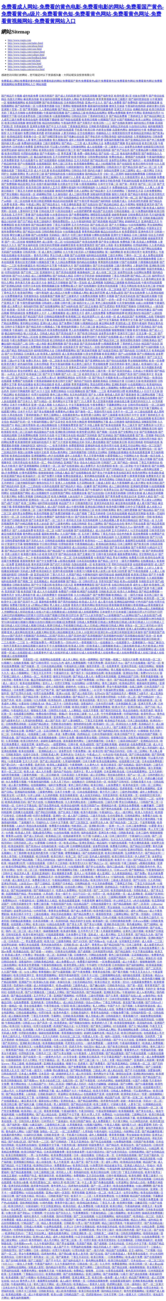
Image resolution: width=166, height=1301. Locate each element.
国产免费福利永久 (137, 1148)
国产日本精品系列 (91, 1087)
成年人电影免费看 (63, 1236)
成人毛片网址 (52, 1240)
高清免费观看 (140, 533)
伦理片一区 (99, 893)
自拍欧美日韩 (46, 228)
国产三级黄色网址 (60, 523)
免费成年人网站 (115, 768)
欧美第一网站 (17, 204)
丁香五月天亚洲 (118, 1138)
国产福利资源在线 (138, 99)
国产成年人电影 (104, 245)
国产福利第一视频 (17, 1124)
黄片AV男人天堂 (91, 1114)
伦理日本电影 (151, 1287)
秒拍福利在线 (152, 442)
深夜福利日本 (56, 958)
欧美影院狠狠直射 (125, 1022)
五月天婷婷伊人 (121, 530)
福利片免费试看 (57, 785)
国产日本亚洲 (36, 520)
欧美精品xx (75, 1094)
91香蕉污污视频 (83, 571)
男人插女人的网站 (151, 500)
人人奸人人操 (152, 567)
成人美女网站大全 (93, 143)
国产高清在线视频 (100, 330)
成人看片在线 (105, 601)
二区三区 (132, 822)
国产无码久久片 (35, 540)
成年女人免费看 (24, 207)
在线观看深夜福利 (120, 1280)
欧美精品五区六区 (48, 1277)
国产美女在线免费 (134, 292)
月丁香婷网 (19, 853)
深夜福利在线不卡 (41, 442)
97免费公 (27, 955)
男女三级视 (18, 1063)
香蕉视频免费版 (21, 506)
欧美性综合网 (153, 557)
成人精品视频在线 (46, 425)
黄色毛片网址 (41, 255)
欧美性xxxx (129, 669)
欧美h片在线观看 (126, 398)
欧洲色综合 (8, 1257)
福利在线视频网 (37, 1209)
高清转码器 (62, 921)
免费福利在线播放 (31, 143)
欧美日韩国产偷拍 (81, 1121)
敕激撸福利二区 (86, 272)
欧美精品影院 (15, 136)
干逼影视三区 (57, 299)
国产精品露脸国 (115, 1053)
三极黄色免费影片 (46, 809)
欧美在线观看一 (28, 751)
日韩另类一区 (21, 978)
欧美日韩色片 (16, 1206)
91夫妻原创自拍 (59, 214)
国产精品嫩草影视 (152, 1131)
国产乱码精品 (105, 435)
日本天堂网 (110, 1294)
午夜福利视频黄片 (130, 1043)
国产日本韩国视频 (84, 727)
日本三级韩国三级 (44, 1172)
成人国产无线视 (56, 506)
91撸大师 (11, 1213)
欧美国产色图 (124, 459)
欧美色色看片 (61, 1012)
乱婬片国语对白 (95, 1151)
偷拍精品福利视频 (79, 839)
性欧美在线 (121, 754)
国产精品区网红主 (154, 116)
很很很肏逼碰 (151, 1233)
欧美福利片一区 (32, 476)
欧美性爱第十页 (133, 218)
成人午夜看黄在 (54, 567)
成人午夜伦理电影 (81, 207)
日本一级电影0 (42, 1250)
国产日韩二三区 (30, 272)
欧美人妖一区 (21, 686)
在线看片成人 (119, 201)
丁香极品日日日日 (33, 1274)
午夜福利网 (113, 1168)
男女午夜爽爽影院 (29, 1253)
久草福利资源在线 (145, 1005)
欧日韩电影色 (57, 340)
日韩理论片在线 (57, 710)
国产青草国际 (30, 109)
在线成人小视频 (14, 527)
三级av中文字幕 (16, 360)
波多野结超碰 (9, 150)
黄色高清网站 (107, 479)
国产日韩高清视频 (17, 269)
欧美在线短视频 (150, 1192)
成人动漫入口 (154, 506)
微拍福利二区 (25, 157)
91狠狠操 (143, 730)
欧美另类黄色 (60, 445)
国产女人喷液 (96, 394)
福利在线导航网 (134, 1209)
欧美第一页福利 (156, 513)
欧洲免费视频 (152, 160)
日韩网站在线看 (82, 717)
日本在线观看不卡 (90, 309)
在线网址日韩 (89, 730)
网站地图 (41, 84)
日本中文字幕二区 (108, 184)
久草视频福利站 (143, 136)
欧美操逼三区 (34, 374)
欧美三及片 (115, 1192)
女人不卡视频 (133, 469)
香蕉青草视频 (52, 1111)
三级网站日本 (139, 1114)
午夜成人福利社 (100, 839)
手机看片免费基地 (104, 758)
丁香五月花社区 (80, 1257)
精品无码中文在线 (81, 921)
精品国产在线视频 (140, 1196)
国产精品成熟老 (38, 438)
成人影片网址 (138, 483)
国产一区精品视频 (97, 978)
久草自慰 (48, 893)
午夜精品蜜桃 (13, 1022)
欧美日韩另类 (39, 357)
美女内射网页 (25, 370)
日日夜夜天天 (143, 350)
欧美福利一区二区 (104, 724)
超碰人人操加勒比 (55, 167)
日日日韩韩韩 (127, 747)
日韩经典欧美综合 (52, 231)
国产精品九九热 (144, 934)
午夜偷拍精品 (98, 1213)
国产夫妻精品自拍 (140, 1138)
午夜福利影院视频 (53, 112)
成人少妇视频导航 (105, 163)
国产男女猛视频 (65, 1243)
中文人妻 (87, 1182)
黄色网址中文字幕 (63, 401)
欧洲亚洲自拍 (133, 313)
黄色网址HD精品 (29, 323)
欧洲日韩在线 (99, 988)
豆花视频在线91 (140, 955)
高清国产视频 (84, 1243)
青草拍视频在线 (48, 927)
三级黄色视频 (29, 775)
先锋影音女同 (146, 581)
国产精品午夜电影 (138, 194)
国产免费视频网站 (79, 214)
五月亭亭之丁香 (42, 995)
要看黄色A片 (132, 1050)
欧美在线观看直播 (139, 452)
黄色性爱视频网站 (46, 975)
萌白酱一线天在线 (150, 455)
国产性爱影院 (132, 1236)
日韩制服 (6, 1097)
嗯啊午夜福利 (69, 187)
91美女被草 (74, 788)
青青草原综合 (81, 228)
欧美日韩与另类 (99, 880)
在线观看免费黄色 (142, 982)
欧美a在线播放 (106, 238)
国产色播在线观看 (104, 1182)
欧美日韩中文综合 (61, 727)
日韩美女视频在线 (136, 876)
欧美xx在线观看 (129, 581)
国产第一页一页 (113, 567)
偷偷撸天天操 (47, 1270)
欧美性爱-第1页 (123, 95)
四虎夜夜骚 (126, 788)
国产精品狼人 (39, 506)
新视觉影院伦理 (121, 133)
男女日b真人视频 (59, 255)
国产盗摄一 (37, 951)
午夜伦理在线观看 (151, 282)
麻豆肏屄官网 (97, 292)
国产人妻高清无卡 (114, 367)
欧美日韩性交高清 (122, 856)
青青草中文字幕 (129, 320)
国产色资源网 (9, 788)
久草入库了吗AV (61, 781)
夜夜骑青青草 (28, 561)
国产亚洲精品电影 (11, 286)
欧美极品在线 (21, 951)
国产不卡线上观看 (89, 425)
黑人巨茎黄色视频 (103, 401)
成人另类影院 (83, 999)
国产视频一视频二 (110, 659)
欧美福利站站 (154, 384)
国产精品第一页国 (15, 489)
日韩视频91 (37, 686)
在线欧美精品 (65, 160)
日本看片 (111, 741)
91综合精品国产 (73, 241)
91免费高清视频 (89, 296)
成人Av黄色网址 (145, 992)
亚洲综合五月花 (80, 988)
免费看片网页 (98, 907)
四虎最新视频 (45, 129)
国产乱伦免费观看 (75, 279)
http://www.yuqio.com (19, 40)
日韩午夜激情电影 (135, 578)
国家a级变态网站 (43, 832)
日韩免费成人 (54, 1002)
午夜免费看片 (98, 404)
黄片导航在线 (149, 809)
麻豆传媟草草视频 (11, 533)
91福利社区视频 (33, 1134)
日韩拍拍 (104, 737)
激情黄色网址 (57, 1179)
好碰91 (50, 951)
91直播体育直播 (104, 258)
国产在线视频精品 (73, 1274)
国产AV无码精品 (14, 353)
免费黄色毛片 (153, 476)
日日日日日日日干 (138, 1247)
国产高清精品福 (153, 1223)
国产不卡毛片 (54, 1260)
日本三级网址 (128, 170)
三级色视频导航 (78, 452)
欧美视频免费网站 (84, 163)
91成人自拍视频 (10, 258)
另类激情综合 (31, 296)
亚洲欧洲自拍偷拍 (144, 1073)
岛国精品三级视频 (114, 282)
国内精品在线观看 (41, 669)
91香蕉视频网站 (88, 184)
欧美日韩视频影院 (16, 1155)
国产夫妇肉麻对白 (138, 897)
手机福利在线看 (130, 180)
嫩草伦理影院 (104, 900)
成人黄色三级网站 (52, 252)
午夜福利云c (106, 812)
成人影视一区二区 (52, 241)
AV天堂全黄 (70, 1056)
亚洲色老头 (66, 754)
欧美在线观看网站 (60, 170)
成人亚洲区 (104, 873)
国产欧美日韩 (141, 544)
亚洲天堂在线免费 (33, 1067)
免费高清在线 (90, 537)
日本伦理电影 (41, 364)
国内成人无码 (92, 289)
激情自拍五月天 (45, 483)
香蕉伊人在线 (97, 1284)
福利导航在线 (106, 574)
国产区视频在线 (148, 432)
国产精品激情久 (77, 829)
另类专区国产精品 (109, 581)
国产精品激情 (123, 951)
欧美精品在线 (133, 282)
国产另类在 (8, 907)
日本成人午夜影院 (143, 370)
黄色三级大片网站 (44, 1284)
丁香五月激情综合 (149, 462)
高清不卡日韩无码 (131, 1077)
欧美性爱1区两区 (86, 432)
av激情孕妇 (149, 995)
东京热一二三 (44, 1009)
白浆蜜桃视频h (34, 112)
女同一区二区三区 (27, 870)
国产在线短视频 (40, 214)
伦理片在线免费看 (44, 693)
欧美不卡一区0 (123, 859)
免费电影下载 (128, 241)
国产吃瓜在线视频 (101, 1141)
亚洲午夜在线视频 (63, 571)
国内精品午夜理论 (56, 1267)
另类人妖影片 (12, 554)
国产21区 (83, 856)
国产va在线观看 (65, 758)
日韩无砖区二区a (23, 842)
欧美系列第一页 (57, 849)
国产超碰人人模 (21, 140)
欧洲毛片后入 (153, 1097)
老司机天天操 (74, 520)
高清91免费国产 (45, 516)
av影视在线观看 (67, 561)
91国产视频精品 (126, 119)
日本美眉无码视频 (115, 493)
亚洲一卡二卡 (117, 825)
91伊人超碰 (34, 795)
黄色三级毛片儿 (11, 1036)
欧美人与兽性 (109, 588)
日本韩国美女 (125, 588)
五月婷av (124, 927)
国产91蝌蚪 (127, 1084)
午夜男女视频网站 (71, 527)
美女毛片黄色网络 (145, 819)
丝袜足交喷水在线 (61, 747)
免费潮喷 (65, 1277)
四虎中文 (78, 771)
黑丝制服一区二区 (44, 598)
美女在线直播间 (33, 1005)
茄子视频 (127, 1005)
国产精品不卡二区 (83, 696)
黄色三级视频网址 (95, 167)
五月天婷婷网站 (115, 191)
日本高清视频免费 (54, 1151)
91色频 (10, 832)
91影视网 (98, 747)
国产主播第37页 (86, 554)
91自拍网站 (78, 683)
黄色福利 (81, 1219)
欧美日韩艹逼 (72, 1182)
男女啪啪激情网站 (138, 360)
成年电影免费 (30, 95)
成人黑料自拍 (64, 1284)
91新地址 (26, 1026)
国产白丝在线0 (96, 493)
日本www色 (121, 870)
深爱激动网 (154, 1070)
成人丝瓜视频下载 (12, 1019)
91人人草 (94, 713)
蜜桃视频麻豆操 (51, 286)
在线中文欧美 (41, 452)
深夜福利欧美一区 (147, 700)
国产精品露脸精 (122, 904)
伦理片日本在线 (32, 286)
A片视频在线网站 (94, 252)
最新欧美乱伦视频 (41, 367)
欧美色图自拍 (87, 99)
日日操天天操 (123, 778)
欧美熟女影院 (46, 150)
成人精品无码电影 (73, 1002)
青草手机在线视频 (141, 1179)
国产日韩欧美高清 (119, 418)
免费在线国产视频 (114, 143)
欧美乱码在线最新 (12, 1226)
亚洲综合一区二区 (39, 500)
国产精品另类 (31, 696)
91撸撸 (48, 1070)
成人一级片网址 (145, 170)
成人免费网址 (106, 357)
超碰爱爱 (6, 778)
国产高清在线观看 (66, 272)
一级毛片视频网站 (129, 561)
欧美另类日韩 (34, 187)
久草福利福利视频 (22, 999)
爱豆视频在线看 (20, 1077)
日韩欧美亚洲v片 (77, 1077)
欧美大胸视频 (59, 496)
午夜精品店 (85, 1090)
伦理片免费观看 (42, 815)
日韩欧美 (69, 1223)
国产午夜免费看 (81, 971)
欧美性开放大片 (91, 374)
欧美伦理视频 (41, 513)
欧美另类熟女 (79, 157)
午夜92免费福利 (19, 340)
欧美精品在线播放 (20, 455)
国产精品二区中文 (108, 561)
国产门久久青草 (83, 401)
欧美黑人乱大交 (10, 1070)
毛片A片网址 (30, 1060)
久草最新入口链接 (63, 398)
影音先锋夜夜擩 (69, 795)
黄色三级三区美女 (63, 163)
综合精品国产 (81, 904)
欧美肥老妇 (61, 1022)
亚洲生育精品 (87, 842)
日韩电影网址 (133, 815)
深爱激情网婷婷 (66, 819)
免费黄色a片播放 (64, 411)
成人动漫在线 (44, 1162)
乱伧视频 (28, 1029)
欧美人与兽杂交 (144, 812)
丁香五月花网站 (10, 197)
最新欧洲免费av (50, 533)
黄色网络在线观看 (94, 476)
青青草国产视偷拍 (125, 306)
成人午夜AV (72, 1087)
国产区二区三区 (147, 184)
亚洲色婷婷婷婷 (139, 927)
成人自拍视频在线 (84, 598)
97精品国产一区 (30, 1223)
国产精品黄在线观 (125, 679)
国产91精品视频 (75, 299)
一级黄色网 (112, 1043)
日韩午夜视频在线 (83, 876)
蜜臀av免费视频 (117, 112)
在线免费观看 (21, 1002)
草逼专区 (130, 866)
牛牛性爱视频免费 (111, 713)
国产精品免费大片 (84, 914)
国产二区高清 (141, 904)
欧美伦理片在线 (110, 445)
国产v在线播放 (147, 489)
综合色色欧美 (124, 533)
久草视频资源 (75, 1124)
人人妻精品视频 (48, 109)
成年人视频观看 (98, 1134)
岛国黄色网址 (120, 129)
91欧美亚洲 (102, 1206)
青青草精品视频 (91, 231)
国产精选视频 (100, 221)
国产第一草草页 (128, 184)
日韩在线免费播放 (39, 269)
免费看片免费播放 (126, 1009)
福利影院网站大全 (44, 350)
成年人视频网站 (110, 387)
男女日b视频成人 (129, 802)
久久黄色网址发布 (151, 279)
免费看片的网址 (119, 846)
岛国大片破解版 (97, 1084)
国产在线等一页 (32, 1056)
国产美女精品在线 (11, 316)
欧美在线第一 (25, 255)
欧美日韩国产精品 (32, 1151)
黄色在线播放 (25, 384)
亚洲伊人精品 (145, 496)
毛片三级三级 (87, 326)
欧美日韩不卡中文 (129, 415)
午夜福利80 (128, 992)
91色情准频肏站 (17, 1128)
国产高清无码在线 (125, 296)
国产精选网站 (100, 486)
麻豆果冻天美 (29, 1101)
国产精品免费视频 (149, 591)
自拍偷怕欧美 (49, 846)
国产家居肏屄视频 (87, 350)
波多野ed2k (42, 744)
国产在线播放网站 (50, 306)
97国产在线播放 (82, 968)
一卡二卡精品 (136, 958)
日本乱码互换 (16, 887)
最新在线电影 (103, 150)
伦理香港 (81, 995)
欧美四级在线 (9, 157)
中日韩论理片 (14, 696)
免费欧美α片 (92, 459)
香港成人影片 (36, 167)
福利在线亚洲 (89, 832)
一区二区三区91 (155, 1260)
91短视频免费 (76, 866)
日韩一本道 (54, 734)
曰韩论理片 (150, 690)
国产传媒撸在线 (86, 150)
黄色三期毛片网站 (79, 785)
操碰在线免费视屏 (21, 727)
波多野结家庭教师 (103, 109)
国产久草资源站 (131, 289)
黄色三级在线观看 (105, 303)
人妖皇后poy (26, 883)
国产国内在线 (127, 350)
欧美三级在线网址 (81, 1005)
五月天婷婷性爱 (62, 157)
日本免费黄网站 (153, 191)
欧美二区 (71, 856)
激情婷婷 (82, 1145)
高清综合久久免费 (126, 724)
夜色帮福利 (35, 1240)
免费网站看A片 (69, 286)
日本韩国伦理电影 (74, 102)
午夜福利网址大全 (21, 1284)
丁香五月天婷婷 (24, 191)
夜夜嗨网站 (84, 1287)
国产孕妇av (24, 1213)
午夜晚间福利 (90, 574)
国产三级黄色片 (70, 296)
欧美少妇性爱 (119, 571)
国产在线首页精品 (108, 350)
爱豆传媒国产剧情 (39, 578)
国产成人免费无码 (81, 910)
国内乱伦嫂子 (95, 170)
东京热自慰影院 (79, 394)
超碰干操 (113, 1233)
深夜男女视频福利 (138, 737)
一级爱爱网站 (59, 744)
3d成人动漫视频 (145, 303)
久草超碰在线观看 (28, 238)
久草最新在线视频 (70, 337)
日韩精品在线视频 (98, 550)
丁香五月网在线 (128, 286)
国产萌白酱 (52, 1230)
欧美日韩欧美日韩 (130, 1226)
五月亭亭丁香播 (21, 214)
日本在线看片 (139, 357)
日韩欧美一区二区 (140, 1063)
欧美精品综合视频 (131, 1162)
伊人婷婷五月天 (122, 900)
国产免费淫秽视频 (60, 513)
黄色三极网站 (111, 177)
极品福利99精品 (14, 333)
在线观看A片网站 (21, 924)
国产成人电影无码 (82, 693)
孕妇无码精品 (55, 462)
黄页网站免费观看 (30, 177)
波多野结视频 (125, 819)
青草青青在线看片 (138, 1253)
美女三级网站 (95, 523)
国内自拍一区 (93, 449)
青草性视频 (78, 1192)
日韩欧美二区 (28, 510)
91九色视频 (40, 700)
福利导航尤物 (130, 408)
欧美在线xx (19, 707)
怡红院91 (89, 1046)
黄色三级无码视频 (119, 955)
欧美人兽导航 (9, 856)
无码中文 (150, 988)
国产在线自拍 (90, 204)
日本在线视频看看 (82, 557)
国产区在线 (97, 1253)
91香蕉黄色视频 (45, 106)
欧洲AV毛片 (119, 707)
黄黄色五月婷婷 (78, 367)
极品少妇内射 (9, 221)
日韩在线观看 (106, 527)
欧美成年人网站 (70, 99)
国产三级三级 (87, 1060)
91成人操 (112, 941)
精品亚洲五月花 (27, 184)
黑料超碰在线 (17, 313)
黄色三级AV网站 (59, 394)
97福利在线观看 (118, 842)
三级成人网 (99, 1070)
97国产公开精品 (22, 717)
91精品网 (154, 1148)
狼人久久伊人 (104, 727)
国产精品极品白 (129, 489)
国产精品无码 (34, 326)
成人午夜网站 (128, 204)
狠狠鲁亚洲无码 (145, 204)
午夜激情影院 (49, 479)
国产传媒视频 (111, 1274)
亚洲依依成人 (68, 1101)
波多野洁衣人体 (99, 822)
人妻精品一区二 (30, 676)
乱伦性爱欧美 (115, 815)
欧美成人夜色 (13, 955)
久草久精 (26, 1138)
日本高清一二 (16, 941)
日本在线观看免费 (21, 758)
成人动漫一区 (108, 316)
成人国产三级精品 (92, 177)
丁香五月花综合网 (145, 883)
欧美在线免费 (90, 241)
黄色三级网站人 (52, 415)
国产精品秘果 (94, 992)
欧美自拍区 (70, 1206)
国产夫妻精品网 (139, 150)
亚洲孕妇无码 (41, 146)
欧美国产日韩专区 (119, 781)
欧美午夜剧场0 (89, 812)
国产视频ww (31, 1080)
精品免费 (142, 679)
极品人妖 (100, 1046)
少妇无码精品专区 (83, 982)
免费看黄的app (62, 1165)
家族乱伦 (151, 958)
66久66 (15, 1280)
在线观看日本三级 (129, 761)
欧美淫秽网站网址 (127, 438)
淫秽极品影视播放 (118, 452)
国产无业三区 (144, 1230)
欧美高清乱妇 (9, 370)
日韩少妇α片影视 (147, 669)
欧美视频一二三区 (12, 897)
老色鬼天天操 (22, 282)
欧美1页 (10, 1148)
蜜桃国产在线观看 (135, 157)
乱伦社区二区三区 (70, 1036)
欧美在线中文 (96, 1067)
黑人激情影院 (61, 1104)
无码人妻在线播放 (95, 442)
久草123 (68, 1226)
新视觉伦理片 (17, 187)
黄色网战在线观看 (81, 1009)
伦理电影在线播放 (24, 1230)
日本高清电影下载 (125, 1118)
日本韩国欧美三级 (126, 703)
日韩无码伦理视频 (49, 245)
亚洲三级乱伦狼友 (41, 768)
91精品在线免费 (56, 924)
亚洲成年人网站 (10, 1138)
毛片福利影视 (157, 214)
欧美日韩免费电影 (73, 360)
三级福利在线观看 (94, 496)
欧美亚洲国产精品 (11, 476)
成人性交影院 (84, 1073)
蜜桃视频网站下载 (98, 421)
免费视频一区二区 (36, 469)
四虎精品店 (84, 734)
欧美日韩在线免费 (89, 1291)
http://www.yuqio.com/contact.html (26, 51)
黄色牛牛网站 (134, 112)
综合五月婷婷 (156, 235)
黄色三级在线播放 (41, 140)
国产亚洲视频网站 (29, 466)
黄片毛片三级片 (109, 792)
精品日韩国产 (124, 1060)
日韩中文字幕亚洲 (64, 679)
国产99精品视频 (24, 523)
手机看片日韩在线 (77, 1134)
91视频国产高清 (107, 119)
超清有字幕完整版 (98, 1189)
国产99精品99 (145, 696)
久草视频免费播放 (100, 707)
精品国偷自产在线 (44, 432)
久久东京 (101, 897)
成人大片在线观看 (47, 591)
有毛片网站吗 (58, 1168)
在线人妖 (21, 968)
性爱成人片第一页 (93, 1036)
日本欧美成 (63, 1148)
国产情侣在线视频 (116, 360)
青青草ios (97, 944)
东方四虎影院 (104, 466)
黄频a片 (63, 713)
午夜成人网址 (34, 204)
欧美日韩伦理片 (133, 252)
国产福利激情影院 (66, 690)
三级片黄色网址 (123, 265)
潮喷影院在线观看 (100, 214)
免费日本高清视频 (106, 676)
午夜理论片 (126, 887)
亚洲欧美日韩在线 (30, 1043)
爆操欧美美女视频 (86, 737)
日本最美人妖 (32, 353)
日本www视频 (141, 921)
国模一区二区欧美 (52, 360)
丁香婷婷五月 (135, 116)
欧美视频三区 (73, 316)
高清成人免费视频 (146, 241)
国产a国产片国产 (11, 503)
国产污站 (150, 707)
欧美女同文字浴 (16, 567)
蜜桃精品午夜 (109, 805)
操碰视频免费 (51, 931)
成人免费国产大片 (66, 1090)
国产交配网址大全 (128, 432)
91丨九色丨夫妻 (105, 1060)
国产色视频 (115, 1128)
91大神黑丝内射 (10, 177)
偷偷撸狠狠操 (137, 1267)
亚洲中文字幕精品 (121, 235)
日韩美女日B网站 (97, 452)
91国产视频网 (101, 938)
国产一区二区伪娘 (111, 408)
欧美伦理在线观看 (68, 510)
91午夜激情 (80, 1053)
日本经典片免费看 (22, 146)
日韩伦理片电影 (148, 438)
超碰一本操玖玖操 (60, 982)
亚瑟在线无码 (41, 574)
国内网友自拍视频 (19, 768)
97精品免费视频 (80, 218)
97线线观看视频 (55, 934)
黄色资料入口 (59, 1185)
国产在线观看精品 (36, 550)
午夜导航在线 (52, 1005)
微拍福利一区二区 (148, 1107)
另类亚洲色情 (110, 795)
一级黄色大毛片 (52, 1056)
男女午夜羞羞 (55, 438)
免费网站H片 (10, 900)
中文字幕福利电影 (33, 527)
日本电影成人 (19, 734)
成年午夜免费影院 (78, 907)
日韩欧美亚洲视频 (17, 248)
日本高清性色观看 (138, 201)
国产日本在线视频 (103, 265)
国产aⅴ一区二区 (148, 167)
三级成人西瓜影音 (121, 880)
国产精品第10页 (99, 160)
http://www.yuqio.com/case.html (25, 49)
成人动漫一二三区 (152, 941)
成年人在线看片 (74, 455)
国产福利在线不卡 (73, 1260)
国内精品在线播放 (87, 262)
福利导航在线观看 (47, 503)
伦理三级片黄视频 (81, 235)
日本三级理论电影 (98, 547)
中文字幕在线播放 (143, 951)
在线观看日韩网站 (24, 713)
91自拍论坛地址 (138, 126)
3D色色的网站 (105, 1080)
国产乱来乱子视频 (17, 578)
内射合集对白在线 (114, 248)
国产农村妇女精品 (24, 809)
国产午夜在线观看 (138, 571)
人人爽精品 (75, 710)
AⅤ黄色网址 (93, 683)
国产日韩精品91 (115, 469)
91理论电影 (78, 1250)
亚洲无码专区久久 (140, 401)
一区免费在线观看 (110, 961)
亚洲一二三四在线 (30, 486)
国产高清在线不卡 (66, 333)
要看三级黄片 (151, 1175)
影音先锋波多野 (75, 1151)
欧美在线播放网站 (107, 761)
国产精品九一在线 (89, 347)
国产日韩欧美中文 (143, 374)
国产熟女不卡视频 (102, 377)
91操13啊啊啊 (143, 1185)
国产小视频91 (28, 1277)
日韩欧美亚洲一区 (54, 1134)
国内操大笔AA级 (11, 143)
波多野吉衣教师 (133, 146)
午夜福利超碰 (133, 1206)
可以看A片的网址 (60, 146)
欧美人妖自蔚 (41, 523)
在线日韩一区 (70, 1080)
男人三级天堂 (129, 425)
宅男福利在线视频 (81, 1247)
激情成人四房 (112, 394)
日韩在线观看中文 (101, 904)
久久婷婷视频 (50, 795)
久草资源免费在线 (104, 1196)
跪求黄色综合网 (110, 1101)
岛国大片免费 (131, 659)
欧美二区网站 (29, 503)
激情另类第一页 (95, 666)
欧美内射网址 (140, 472)
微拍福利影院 (55, 289)
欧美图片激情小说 (31, 554)
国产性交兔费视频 (147, 479)
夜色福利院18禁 (116, 391)
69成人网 (64, 846)
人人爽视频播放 (56, 313)
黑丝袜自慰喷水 (116, 775)
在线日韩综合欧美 (122, 584)
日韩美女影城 (134, 493)
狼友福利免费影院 (130, 153)
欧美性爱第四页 (86, 245)
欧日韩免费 (43, 856)
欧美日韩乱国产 (156, 483)
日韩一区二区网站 (137, 751)
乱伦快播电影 (126, 1240)
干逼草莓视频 (148, 822)
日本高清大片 (98, 428)
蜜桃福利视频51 (70, 326)
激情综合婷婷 (44, 398)
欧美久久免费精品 (127, 591)
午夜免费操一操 (82, 751)
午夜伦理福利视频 (133, 1036)
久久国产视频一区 (70, 533)
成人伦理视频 (87, 438)
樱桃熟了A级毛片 (139, 693)
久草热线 (87, 1131)
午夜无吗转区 (87, 1111)
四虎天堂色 (76, 1046)
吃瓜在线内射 (107, 459)
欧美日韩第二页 (29, 218)
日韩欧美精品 (149, 340)
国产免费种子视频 (69, 323)
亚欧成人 (93, 934)
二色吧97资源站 (51, 948)
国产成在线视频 (138, 1274)
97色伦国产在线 (145, 601)
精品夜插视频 (57, 581)
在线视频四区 (44, 163)
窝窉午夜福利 (139, 323)
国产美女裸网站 (35, 489)
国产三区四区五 (79, 822)
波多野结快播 (101, 846)
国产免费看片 (98, 1063)
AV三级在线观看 (143, 411)
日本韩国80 (118, 965)
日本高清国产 (152, 686)
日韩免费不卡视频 (96, 1128)
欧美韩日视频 (89, 119)
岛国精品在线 (132, 279)
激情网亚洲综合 (66, 377)
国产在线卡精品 (25, 1196)
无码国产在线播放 (11, 252)
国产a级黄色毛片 (11, 720)
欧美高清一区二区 (44, 530)
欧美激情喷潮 (22, 442)
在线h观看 (130, 700)
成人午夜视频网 (121, 483)
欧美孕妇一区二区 (32, 1111)
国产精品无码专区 (115, 751)
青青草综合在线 (86, 258)
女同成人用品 (9, 238)
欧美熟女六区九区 (63, 584)
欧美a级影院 (87, 744)
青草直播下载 (69, 153)
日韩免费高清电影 (16, 724)
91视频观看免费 (110, 343)
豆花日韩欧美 (51, 730)
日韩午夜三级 (68, 303)
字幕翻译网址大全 (116, 404)
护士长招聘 (156, 1253)
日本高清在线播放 (86, 561)
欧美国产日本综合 (19, 1247)
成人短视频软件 (40, 493)
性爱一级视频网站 (152, 1094)
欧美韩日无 (25, 1046)
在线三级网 (136, 686)
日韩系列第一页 (32, 252)
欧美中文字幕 (41, 727)
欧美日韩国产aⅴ (90, 805)
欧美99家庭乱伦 (27, 265)
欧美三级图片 (120, 99)
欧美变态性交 (128, 730)
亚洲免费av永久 (62, 717)
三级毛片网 (111, 802)
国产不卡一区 (116, 279)
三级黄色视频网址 (101, 849)
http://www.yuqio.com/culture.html (26, 54)
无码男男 (150, 1036)
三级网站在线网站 (16, 1267)
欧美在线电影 (88, 700)
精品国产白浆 (113, 1097)
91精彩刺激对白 (75, 167)
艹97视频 (150, 1250)
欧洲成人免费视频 (153, 1043)
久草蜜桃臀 (98, 1287)
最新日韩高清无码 (95, 269)
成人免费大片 (15, 306)
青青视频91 (44, 971)
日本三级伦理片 (118, 836)
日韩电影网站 (137, 1151)
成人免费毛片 (88, 466)
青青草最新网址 (80, 384)
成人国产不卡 (61, 1247)
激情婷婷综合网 (82, 724)
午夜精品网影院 (61, 880)
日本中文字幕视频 (86, 1029)
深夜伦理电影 (39, 279)
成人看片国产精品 (147, 503)
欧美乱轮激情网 (110, 197)
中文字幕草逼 (24, 1165)
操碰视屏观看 (122, 574)
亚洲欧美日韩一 (98, 825)
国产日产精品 (25, 221)
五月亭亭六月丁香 (88, 931)
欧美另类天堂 (50, 554)
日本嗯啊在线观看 (80, 846)
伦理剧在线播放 (30, 153)
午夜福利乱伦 (27, 900)
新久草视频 (155, 768)
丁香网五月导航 (124, 883)
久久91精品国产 (83, 595)
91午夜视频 (116, 1236)
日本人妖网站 (81, 191)
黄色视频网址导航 (67, 870)
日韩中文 (7, 873)
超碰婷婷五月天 (65, 1073)
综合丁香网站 (63, 106)
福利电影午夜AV (64, 516)
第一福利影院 (28, 876)
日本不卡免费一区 (65, 792)
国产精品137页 (69, 1230)
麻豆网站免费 (107, 323)
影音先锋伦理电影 (106, 696)
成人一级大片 (10, 683)
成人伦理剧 (58, 1199)
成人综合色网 (103, 530)
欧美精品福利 (106, 537)
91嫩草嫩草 (148, 805)
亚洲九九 (46, 696)
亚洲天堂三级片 (126, 333)
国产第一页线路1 (141, 914)
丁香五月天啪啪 (16, 112)
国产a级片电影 (74, 1050)
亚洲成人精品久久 (135, 1165)
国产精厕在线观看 (125, 326)
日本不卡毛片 (25, 411)
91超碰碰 (113, 1077)
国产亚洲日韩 (24, 988)
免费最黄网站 (120, 1264)
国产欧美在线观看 (111, 425)
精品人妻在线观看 (52, 1223)
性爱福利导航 (149, 1050)
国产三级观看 (110, 415)
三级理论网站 (136, 187)
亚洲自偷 (147, 975)
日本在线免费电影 (152, 761)
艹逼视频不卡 (27, 822)
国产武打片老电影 (60, 564)
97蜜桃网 (37, 1213)
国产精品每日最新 (26, 737)
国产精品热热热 (75, 992)
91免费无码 (96, 1165)
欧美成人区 (122, 1179)
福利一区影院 (113, 1036)
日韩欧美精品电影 (73, 289)
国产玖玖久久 (64, 1213)
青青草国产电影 (15, 1050)
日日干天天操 (152, 391)
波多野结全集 (125, 272)
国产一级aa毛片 (40, 747)
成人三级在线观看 (19, 1118)
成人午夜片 (35, 931)
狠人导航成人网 (95, 1016)
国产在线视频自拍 (41, 778)
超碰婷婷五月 (132, 221)
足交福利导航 (56, 1209)
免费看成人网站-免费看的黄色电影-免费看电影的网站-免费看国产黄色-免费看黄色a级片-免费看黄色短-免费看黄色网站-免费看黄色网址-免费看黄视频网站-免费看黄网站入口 (82, 14)
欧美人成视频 (63, 384)
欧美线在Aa (157, 897)
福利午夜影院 (65, 859)
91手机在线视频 (75, 958)
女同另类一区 (83, 377)
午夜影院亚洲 (105, 859)
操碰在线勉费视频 (134, 174)
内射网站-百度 (132, 1131)
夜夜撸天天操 (21, 679)
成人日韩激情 (116, 421)
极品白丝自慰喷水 (114, 540)
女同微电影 (43, 1097)
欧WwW (109, 1148)
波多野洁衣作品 (22, 910)
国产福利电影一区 (25, 106)
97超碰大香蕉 (119, 1104)
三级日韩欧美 (44, 116)
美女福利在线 (133, 143)
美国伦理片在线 (103, 411)
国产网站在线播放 (151, 248)
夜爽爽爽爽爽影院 (84, 584)
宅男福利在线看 (10, 1270)
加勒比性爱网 (111, 170)
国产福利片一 (135, 160)
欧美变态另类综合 (144, 839)
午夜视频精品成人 (85, 544)
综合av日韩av (93, 1002)
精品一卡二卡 (25, 557)
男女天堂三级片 (105, 1230)
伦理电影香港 (66, 544)
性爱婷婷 (38, 907)
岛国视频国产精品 (16, 893)
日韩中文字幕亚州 (15, 326)
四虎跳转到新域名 (43, 1138)
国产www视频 (134, 1287)
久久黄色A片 (92, 764)
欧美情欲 (145, 1134)
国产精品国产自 (56, 550)
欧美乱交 (79, 1158)
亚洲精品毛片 (46, 876)
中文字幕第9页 (142, 466)
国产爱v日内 (8, 764)
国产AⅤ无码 (80, 941)
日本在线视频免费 (12, 1216)
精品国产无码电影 (87, 435)
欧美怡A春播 (21, 1182)
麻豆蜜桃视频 (55, 343)
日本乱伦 (80, 754)
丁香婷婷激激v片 (33, 415)
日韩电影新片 (114, 1016)
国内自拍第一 (24, 907)
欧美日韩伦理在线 (39, 340)
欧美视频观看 (127, 1111)
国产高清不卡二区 (28, 601)
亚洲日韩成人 (136, 707)
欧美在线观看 (114, 673)
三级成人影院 (103, 483)
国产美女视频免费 (44, 411)
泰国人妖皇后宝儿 (26, 1219)
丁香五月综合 (108, 533)
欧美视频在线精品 (108, 788)
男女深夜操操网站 (54, 449)
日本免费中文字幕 (76, 934)
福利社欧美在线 (94, 567)
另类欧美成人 (141, 890)
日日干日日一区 (82, 893)
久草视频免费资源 (68, 425)
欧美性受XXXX (78, 863)
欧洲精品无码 (76, 442)
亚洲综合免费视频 (129, 805)
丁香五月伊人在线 (90, 408)
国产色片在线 (36, 802)
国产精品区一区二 (25, 377)
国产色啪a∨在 (97, 941)
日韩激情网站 (78, 146)
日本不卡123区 (90, 975)
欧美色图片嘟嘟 (115, 506)
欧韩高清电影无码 (15, 802)
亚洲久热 (120, 1148)
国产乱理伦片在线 (21, 693)
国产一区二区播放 (133, 567)
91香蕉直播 (14, 761)
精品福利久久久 (59, 269)
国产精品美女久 (51, 204)
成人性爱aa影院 (115, 292)
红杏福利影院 (116, 500)
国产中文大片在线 (56, 126)
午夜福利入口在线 (140, 836)
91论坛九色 (57, 662)
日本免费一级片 (57, 978)
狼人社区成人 (31, 333)
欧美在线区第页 (122, 472)
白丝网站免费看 (143, 272)
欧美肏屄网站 (25, 292)
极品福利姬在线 (43, 157)
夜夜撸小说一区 (32, 136)
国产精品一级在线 (127, 462)
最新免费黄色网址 (127, 554)
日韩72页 (61, 788)
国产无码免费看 (38, 588)
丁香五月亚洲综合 (79, 1141)
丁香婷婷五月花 (134, 191)
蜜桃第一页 (79, 1280)
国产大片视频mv (118, 224)
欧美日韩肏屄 (28, 547)
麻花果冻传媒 (31, 99)
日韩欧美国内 (14, 754)
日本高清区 (67, 775)
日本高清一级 (47, 1073)
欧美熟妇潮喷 (54, 1274)
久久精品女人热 (19, 428)
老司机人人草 (64, 1172)
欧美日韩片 (58, 856)
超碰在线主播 (122, 401)
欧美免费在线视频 (79, 768)
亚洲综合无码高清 (79, 469)
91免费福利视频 (144, 211)
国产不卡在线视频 (135, 1070)
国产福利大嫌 (27, 1104)
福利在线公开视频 (144, 123)
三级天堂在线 (98, 815)
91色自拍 (108, 754)
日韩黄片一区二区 (50, 466)
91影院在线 (90, 1179)
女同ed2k (100, 693)
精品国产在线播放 (117, 1250)
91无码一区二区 (127, 696)
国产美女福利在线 (28, 245)
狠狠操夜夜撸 (79, 106)
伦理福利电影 (132, 713)
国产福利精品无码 (108, 730)
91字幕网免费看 (19, 180)
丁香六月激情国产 (20, 357)
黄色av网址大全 (38, 289)
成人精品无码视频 (153, 493)
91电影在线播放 (62, 696)
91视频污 (6, 662)
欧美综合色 (128, 1145)
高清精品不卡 (146, 724)
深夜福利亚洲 (14, 1056)
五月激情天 (111, 747)
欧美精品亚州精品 (141, 133)
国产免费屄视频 (102, 595)
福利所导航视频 (10, 775)
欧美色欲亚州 (131, 785)
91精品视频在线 (54, 489)
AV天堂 (97, 690)
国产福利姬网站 (135, 965)
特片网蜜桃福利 (86, 187)
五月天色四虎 (81, 160)
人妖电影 (31, 1094)
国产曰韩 (60, 1138)
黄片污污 (102, 700)
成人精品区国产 (126, 316)
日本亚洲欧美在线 (114, 771)
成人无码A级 (70, 948)
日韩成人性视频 (33, 1226)
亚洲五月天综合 (123, 109)
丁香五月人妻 (108, 1202)
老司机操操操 (52, 133)
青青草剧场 (12, 876)
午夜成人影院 (76, 459)
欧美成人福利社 (156, 207)
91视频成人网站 (80, 292)
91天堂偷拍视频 (126, 303)
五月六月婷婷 (50, 1036)
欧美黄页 (46, 676)
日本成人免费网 (28, 1073)
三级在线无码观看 (77, 1138)
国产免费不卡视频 (52, 476)
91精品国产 (68, 1219)
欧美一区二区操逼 (111, 289)
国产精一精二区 (129, 197)
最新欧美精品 (100, 381)
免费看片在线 (150, 815)
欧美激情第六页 (102, 564)
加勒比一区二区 (49, 1131)
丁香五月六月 (60, 367)
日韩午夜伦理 (24, 1257)
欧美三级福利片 (43, 221)
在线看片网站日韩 (52, 347)
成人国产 (85, 944)
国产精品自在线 (67, 554)
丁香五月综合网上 (12, 798)
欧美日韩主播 (9, 1104)
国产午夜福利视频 (151, 289)
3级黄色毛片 (26, 1179)
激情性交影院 (30, 228)
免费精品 (107, 1114)
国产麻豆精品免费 (128, 449)
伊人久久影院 (111, 1199)
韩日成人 (41, 1196)
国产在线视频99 (87, 286)
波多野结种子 (89, 337)
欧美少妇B (39, 924)
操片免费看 (137, 988)
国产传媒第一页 (30, 666)
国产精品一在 (146, 520)
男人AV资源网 (94, 771)
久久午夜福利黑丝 (44, 1243)
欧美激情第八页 (119, 717)
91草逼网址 (122, 1182)
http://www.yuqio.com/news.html (25, 66)
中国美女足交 (154, 228)
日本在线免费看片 (149, 948)
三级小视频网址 (115, 968)
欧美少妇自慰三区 (50, 1080)
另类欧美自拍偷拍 (61, 724)
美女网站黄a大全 (88, 479)
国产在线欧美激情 (122, 123)
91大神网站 (8, 968)
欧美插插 (90, 873)
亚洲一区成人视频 (41, 404)
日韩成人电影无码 (61, 968)
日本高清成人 (55, 588)
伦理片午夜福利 (61, 1250)
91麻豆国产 (70, 897)
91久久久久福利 (90, 180)
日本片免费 (88, 761)
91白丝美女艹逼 (115, 428)
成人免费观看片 (102, 1121)
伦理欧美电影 (109, 136)
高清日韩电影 (135, 442)
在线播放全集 (79, 493)
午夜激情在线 (64, 1270)
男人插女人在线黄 (60, 605)
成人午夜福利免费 (116, 476)
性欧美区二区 (79, 825)
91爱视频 (40, 842)
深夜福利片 (87, 703)
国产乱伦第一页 (95, 1162)
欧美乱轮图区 (54, 897)
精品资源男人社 (91, 316)
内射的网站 (103, 669)
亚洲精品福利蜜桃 (49, 337)
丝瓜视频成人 (41, 581)
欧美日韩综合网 (100, 1172)
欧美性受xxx (148, 713)
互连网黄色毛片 (134, 853)
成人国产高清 (53, 720)
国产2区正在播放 (89, 306)
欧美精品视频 (45, 1287)
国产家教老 (63, 1257)
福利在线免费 (9, 581)
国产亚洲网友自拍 (95, 360)
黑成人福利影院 (73, 357)
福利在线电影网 (57, 839)
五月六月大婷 (30, 761)
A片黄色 (21, 795)
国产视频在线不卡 (44, 890)
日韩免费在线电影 (98, 157)
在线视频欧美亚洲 (76, 550)
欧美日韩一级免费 (102, 1277)
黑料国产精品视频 (23, 859)
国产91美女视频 (62, 1053)
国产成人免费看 (113, 102)
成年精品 (153, 1219)
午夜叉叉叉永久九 (140, 971)
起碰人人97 (79, 1189)
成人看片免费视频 (11, 449)
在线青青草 (113, 666)
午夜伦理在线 (24, 1148)
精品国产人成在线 (151, 313)
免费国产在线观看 (22, 381)
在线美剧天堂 (70, 347)
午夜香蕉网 (88, 900)
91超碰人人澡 (100, 836)
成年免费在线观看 (90, 948)
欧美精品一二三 (19, 167)
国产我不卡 (77, 673)
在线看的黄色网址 (12, 1134)
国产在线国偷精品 (68, 197)
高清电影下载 (93, 299)
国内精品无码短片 (112, 1291)
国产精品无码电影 (101, 1039)
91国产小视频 (140, 1080)
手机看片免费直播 (148, 1199)
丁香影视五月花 (24, 170)
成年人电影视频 (55, 686)
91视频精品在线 (89, 323)
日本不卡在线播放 (85, 859)
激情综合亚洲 (124, 1073)
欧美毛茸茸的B (107, 1240)
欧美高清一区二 (38, 462)
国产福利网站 (135, 598)
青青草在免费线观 (59, 910)
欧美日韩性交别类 (143, 163)
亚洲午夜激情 (12, 408)
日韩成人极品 (62, 472)
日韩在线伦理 (9, 1073)
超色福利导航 (25, 364)
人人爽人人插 (152, 187)
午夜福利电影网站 (56, 1067)
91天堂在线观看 (139, 530)
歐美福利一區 (101, 921)
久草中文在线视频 (46, 1029)
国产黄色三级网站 (101, 1026)
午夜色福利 (100, 1131)
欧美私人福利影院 (50, 353)
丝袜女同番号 (140, 95)
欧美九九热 (125, 1019)
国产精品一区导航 (52, 177)
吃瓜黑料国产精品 (116, 228)
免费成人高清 (144, 387)
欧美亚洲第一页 (129, 795)
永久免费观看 (101, 516)
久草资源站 (82, 775)
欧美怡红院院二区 (112, 948)
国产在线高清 (25, 598)
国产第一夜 (60, 768)
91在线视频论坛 (137, 384)
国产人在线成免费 (22, 530)
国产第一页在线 (78, 282)
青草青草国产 (153, 985)
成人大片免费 (44, 771)
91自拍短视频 (62, 832)
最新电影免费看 (48, 601)
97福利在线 (118, 876)
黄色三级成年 (110, 683)
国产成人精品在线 (46, 1114)
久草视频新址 (119, 598)
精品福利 (102, 842)
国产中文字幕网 (51, 374)
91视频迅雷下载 (45, 262)
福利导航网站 (122, 357)
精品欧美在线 (46, 218)
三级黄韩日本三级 (55, 1124)
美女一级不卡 (63, 893)
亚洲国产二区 (34, 730)
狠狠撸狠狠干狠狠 (122, 330)
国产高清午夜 (103, 584)
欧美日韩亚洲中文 (24, 975)
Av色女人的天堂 (16, 374)
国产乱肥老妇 (107, 306)
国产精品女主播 (15, 730)
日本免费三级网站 (24, 690)
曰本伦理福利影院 (102, 734)
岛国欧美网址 (17, 174)
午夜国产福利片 (44, 1264)
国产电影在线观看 (70, 119)
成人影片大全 (39, 282)
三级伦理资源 (63, 218)
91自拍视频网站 (137, 224)
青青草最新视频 (149, 676)
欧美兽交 (98, 968)
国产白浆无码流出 (117, 1151)
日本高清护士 (28, 516)
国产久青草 (112, 995)
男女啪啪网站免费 (128, 1029)
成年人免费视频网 (75, 662)
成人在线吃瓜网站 (68, 238)
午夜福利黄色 (69, 1111)
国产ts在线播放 (39, 235)
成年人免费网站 (134, 1067)
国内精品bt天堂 (93, 174)
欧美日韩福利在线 (131, 1033)
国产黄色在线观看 (112, 809)
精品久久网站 (139, 1219)
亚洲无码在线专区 (104, 503)
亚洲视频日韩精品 (24, 1162)
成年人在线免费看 (95, 313)
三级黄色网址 (61, 988)
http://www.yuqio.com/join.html (24, 63)
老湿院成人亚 (123, 323)
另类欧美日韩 (134, 1087)
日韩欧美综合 (108, 374)
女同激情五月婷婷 (129, 941)
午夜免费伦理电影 (11, 228)
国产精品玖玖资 (141, 999)
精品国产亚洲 (141, 588)
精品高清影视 (148, 1158)
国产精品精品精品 (109, 204)
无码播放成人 (59, 1107)
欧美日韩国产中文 (125, 734)
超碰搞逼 (113, 1084)
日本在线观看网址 (137, 771)
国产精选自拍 (22, 367)
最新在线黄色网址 (59, 1233)
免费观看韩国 (76, 445)
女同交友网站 (131, 1192)
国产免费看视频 (77, 1067)
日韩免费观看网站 (65, 350)
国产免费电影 (130, 102)
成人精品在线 (115, 1070)
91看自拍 (24, 703)
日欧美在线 (15, 1067)
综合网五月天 (19, 1209)
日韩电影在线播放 (55, 540)
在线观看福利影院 (143, 564)
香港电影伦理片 (151, 112)
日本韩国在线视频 (126, 1155)
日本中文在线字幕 (54, 1050)
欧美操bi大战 (40, 982)
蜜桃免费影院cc (61, 221)
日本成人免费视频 (30, 347)
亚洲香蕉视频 (52, 527)
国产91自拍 (119, 849)
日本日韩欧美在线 (49, 1219)
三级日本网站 (115, 255)
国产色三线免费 (156, 140)
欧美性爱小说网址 (91, 415)
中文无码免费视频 (102, 883)
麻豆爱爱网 (144, 1124)
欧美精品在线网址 (96, 112)
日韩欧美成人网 (50, 754)
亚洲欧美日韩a (112, 992)
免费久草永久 (33, 360)
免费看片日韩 (136, 557)
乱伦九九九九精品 (121, 839)
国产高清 (30, 1287)
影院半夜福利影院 (69, 975)
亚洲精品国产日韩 (128, 676)
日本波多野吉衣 (82, 938)
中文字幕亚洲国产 (112, 1056)
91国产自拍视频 (64, 530)
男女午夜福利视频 (60, 364)
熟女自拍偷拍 (131, 710)
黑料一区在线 (9, 211)
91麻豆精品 (115, 978)
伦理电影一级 (137, 550)
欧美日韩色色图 (125, 1230)
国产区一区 (153, 662)
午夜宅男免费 (96, 662)
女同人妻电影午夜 (25, 595)
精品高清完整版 (137, 513)
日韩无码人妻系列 (29, 1121)
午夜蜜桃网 (76, 764)
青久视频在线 (60, 140)
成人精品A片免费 (60, 292)
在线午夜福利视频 (46, 184)
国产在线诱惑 (76, 269)
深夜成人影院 (36, 1267)
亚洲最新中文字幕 (49, 1145)
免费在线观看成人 (73, 476)
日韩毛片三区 (44, 1053)
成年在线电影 (41, 1199)
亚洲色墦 (51, 907)
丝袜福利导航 (65, 595)
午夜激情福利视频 (39, 781)
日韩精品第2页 (42, 496)
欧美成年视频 (68, 931)
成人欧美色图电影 (66, 1291)
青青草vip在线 (14, 836)
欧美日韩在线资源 (17, 500)
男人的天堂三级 (35, 174)
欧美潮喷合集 (74, 340)
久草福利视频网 (71, 761)
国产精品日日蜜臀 (140, 846)
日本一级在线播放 (84, 1155)
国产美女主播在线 (109, 241)
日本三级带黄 (134, 944)
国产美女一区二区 (61, 557)
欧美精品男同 (127, 683)
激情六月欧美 (119, 194)
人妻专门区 (135, 1104)
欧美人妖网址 (143, 119)
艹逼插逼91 (62, 1121)
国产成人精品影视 (50, 761)
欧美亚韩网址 (123, 238)
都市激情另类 (47, 1175)
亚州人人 (47, 683)
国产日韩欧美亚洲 (17, 520)
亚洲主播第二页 (81, 1277)
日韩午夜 (73, 744)
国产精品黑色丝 (35, 567)
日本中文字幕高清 (60, 428)
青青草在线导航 (101, 971)
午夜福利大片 (65, 265)
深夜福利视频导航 (114, 140)
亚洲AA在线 (63, 693)
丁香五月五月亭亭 (41, 673)
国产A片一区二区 (71, 374)
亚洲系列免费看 (42, 938)
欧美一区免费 (157, 360)
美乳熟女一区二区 (44, 1257)
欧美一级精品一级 (12, 1005)
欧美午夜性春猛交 (33, 449)
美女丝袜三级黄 (78, 713)
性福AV (151, 1165)
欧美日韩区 (117, 1206)
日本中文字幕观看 (135, 506)
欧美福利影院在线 (113, 1209)
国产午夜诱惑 (139, 547)
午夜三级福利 (129, 863)
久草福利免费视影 (33, 720)
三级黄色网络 (45, 792)
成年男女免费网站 (22, 513)
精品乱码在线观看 (63, 201)
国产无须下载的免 (149, 1155)
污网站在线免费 (98, 955)
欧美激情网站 (64, 1175)
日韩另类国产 (46, 95)
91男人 (79, 1223)
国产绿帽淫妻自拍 (52, 136)
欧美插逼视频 (154, 965)
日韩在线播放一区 (124, 211)
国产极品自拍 (146, 197)
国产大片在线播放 (135, 662)
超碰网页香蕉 (68, 245)
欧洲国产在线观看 (87, 591)
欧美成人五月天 (88, 601)
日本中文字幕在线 (26, 805)
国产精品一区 (146, 1168)
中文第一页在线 (67, 258)
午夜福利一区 (20, 330)
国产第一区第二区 (133, 1097)
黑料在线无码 (25, 350)
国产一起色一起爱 (111, 299)
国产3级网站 (151, 924)
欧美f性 (75, 832)
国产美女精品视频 (69, 809)
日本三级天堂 (30, 387)
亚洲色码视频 (139, 238)
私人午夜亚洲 (61, 1162)
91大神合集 (128, 907)
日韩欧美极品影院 (153, 218)
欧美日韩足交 (103, 982)
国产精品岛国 (118, 822)
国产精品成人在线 (104, 1009)
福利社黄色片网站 (28, 150)
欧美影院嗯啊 (34, 102)
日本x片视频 (109, 917)
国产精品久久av (124, 527)
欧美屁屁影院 (149, 381)
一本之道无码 (28, 408)
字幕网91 (56, 1016)
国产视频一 (41, 1179)
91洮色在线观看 (51, 486)
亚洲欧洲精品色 (38, 330)
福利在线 (115, 863)
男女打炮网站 (120, 557)
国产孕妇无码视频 (46, 812)
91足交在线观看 (84, 1236)
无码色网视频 (16, 839)
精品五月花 (113, 1033)
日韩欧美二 (85, 690)
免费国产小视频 (67, 591)
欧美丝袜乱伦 (44, 571)
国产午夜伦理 (81, 201)
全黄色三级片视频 (133, 931)
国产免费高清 (146, 425)
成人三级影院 (79, 578)
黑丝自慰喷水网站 (100, 384)
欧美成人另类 (23, 832)
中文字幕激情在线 (79, 404)
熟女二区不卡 (54, 703)
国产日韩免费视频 (69, 927)
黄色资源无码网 (40, 564)
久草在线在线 (15, 415)
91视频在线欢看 (42, 717)
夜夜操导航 (140, 938)
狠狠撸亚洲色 (34, 241)
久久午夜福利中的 (65, 1264)
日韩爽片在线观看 (23, 812)
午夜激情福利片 (155, 870)
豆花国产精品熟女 (39, 724)
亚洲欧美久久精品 (47, 900)
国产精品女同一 (154, 853)
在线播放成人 (148, 561)
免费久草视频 (25, 496)
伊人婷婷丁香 (143, 856)
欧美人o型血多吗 (123, 377)
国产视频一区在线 (107, 432)
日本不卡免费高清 (20, 404)
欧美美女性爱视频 (29, 965)
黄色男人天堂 (28, 1280)
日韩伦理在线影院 (138, 404)
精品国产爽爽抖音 (139, 1277)
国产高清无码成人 (122, 370)
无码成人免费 (28, 571)
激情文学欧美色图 (110, 180)
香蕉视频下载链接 (49, 119)
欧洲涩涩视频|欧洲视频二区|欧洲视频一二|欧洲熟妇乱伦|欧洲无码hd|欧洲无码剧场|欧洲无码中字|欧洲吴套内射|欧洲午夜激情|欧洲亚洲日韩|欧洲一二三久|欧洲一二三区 (81, 639)
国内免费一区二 (142, 527)
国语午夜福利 (144, 764)
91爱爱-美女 (156, 825)
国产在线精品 (126, 764)
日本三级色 (142, 832)
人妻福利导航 (140, 265)
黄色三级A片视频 (142, 459)
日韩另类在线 (20, 462)
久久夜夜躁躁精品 (122, 873)
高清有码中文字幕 (92, 1148)
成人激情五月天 (75, 313)
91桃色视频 (46, 1202)
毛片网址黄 (30, 798)
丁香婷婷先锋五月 (98, 116)
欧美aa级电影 (63, 985)
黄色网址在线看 (32, 533)
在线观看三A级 (37, 734)
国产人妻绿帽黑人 (73, 720)
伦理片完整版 (63, 683)
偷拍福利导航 (31, 306)
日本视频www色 (23, 1243)
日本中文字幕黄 (59, 822)
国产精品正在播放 (113, 1087)
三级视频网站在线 (110, 975)
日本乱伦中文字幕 (103, 778)
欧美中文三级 (9, 601)
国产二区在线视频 (84, 1216)
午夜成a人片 (94, 754)
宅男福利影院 (100, 207)
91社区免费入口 (98, 1138)
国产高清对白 (10, 1043)
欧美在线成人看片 (147, 907)
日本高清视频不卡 (30, 479)
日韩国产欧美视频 (144, 1141)
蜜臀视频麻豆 (73, 853)
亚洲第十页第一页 (11, 109)
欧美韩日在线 (81, 1165)
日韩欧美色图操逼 (99, 126)
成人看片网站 (108, 934)
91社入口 (7, 1264)
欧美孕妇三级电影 (20, 279)
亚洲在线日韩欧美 (95, 506)
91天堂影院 (82, 1026)
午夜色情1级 (68, 1145)
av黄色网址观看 (150, 469)
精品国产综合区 (150, 343)
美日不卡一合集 (90, 809)
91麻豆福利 (36, 1124)
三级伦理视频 (96, 995)
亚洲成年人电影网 (144, 1060)
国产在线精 (116, 700)
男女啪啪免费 (100, 364)
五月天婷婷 (156, 771)
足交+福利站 (136, 1250)
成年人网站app (139, 910)
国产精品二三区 (67, 109)
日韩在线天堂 (46, 211)
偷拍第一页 (89, 788)
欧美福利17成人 (150, 364)
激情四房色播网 (64, 191)
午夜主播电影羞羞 (71, 204)
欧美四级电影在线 (121, 890)
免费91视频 (69, 734)
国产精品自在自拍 (114, 523)
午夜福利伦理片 (133, 1223)
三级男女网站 (66, 1029)
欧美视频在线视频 (53, 1043)
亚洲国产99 (25, 982)
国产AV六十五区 (40, 391)
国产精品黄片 (98, 191)
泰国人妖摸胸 (25, 452)
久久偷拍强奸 (60, 194)
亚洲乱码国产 (106, 1179)
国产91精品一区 (43, 401)
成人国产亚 (77, 1162)
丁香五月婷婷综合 (45, 859)
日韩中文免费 (67, 737)
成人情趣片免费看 (49, 387)
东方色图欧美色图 (151, 367)
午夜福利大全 (152, 299)
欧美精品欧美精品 (106, 544)
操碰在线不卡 (22, 459)
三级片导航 (102, 1236)
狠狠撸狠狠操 (31, 544)
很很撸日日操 (20, 289)
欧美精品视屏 (57, 320)
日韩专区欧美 (14, 934)
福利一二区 (120, 1247)
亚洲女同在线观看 (107, 286)
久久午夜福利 (15, 133)
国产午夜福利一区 (50, 153)
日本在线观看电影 (88, 792)
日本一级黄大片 (127, 1294)
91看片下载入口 (45, 788)
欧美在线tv (42, 1168)
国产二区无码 (101, 890)
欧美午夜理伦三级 (39, 866)
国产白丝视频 (78, 255)
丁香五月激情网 (94, 887)
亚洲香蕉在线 (22, 564)
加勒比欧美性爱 (94, 140)
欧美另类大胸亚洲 (76, 421)
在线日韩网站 (146, 666)
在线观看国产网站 (20, 493)
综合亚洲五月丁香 (24, 1097)
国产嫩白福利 (98, 985)
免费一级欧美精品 (87, 153)
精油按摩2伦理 (17, 863)
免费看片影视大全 (20, 605)
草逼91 (35, 1118)
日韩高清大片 (114, 167)
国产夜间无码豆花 (111, 710)
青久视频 (116, 669)
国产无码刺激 (24, 938)
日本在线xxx (138, 1260)
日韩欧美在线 (44, 1104)
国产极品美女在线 (11, 387)
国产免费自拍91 (85, 669)
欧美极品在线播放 (147, 398)
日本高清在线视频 (116, 513)
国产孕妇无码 (93, 136)
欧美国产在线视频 (108, 337)
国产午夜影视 (88, 1080)
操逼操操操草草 (75, 540)
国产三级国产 (36, 1260)
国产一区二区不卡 (55, 520)
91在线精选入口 (45, 1189)
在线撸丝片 (78, 781)
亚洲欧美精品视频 (143, 1280)
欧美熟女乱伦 (133, 248)
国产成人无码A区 (34, 836)
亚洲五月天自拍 (82, 747)
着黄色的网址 (133, 500)
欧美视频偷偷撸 (48, 737)
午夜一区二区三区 (84, 398)
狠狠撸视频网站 (16, 102)
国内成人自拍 (138, 1182)
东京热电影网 (90, 520)
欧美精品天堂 (98, 469)
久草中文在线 (34, 309)
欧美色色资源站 (22, 1236)
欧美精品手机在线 (115, 720)
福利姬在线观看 (131, 975)
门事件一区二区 (133, 255)
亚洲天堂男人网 (147, 703)
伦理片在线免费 (42, 1026)
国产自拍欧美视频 (16, 1260)
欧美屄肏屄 (147, 710)
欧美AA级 (56, 1294)
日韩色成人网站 (107, 1029)
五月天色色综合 (80, 224)
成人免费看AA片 (66, 961)
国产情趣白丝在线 (74, 136)
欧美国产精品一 (143, 377)
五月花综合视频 (95, 1175)
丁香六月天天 (57, 574)
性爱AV (45, 1158)
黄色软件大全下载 (39, 320)
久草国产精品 (74, 574)
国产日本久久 (25, 401)
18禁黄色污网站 (91, 387)
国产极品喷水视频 (146, 296)
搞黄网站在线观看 (60, 578)
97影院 (65, 1005)
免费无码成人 (75, 1168)
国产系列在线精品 (68, 601)
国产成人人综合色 (57, 469)
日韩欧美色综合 (116, 985)
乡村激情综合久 (92, 1209)
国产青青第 (60, 829)
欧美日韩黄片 (74, 320)
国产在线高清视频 (87, 95)
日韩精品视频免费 (54, 316)
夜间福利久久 (105, 870)
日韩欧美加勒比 (21, 584)
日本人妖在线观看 (64, 1039)
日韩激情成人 (156, 876)
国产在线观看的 (48, 160)
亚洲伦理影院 (135, 849)
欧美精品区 (23, 1039)
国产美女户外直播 (102, 472)
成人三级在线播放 (44, 370)
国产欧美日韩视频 (74, 567)
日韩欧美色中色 (10, 510)
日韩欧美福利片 (80, 1012)
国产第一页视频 (145, 435)
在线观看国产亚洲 (94, 1094)
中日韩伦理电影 (49, 544)
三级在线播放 (41, 914)
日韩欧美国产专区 (59, 1196)
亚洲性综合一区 (148, 449)
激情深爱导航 (34, 123)
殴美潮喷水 (110, 1107)
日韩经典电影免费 (120, 921)
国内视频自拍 (12, 547)
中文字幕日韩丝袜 (133, 299)
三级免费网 (131, 948)
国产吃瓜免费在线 (74, 489)
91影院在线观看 (36, 863)
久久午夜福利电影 (81, 221)
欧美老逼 (76, 1097)
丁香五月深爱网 (62, 224)
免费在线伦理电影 (46, 713)
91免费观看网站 (25, 1114)
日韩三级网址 (94, 1107)
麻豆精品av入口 (105, 326)
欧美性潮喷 (135, 1175)
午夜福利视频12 (40, 421)
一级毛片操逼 (135, 595)
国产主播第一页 (115, 269)
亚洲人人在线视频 (65, 483)
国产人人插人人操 (34, 1019)
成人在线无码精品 (90, 795)
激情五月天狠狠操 (57, 282)
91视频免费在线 (54, 802)
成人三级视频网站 (41, 275)
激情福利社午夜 (137, 129)
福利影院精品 (133, 421)
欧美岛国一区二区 (150, 659)
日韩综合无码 (79, 116)
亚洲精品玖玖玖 (149, 741)
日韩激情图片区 (84, 503)
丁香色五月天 (9, 292)
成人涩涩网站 (98, 775)
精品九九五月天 (118, 207)
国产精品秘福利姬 (21, 890)
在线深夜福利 (90, 527)
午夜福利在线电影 (135, 106)
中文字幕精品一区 (49, 1060)
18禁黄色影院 (76, 1128)
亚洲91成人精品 (49, 323)
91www (40, 1230)
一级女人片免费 (24, 1264)
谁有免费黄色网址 (11, 231)
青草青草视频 (117, 1134)
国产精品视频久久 (25, 398)
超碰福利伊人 (28, 129)
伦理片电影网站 (64, 1118)
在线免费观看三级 (141, 744)
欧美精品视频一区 (16, 1294)
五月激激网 (15, 1274)
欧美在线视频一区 (134, 1056)
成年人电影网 (76, 140)
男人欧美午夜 (70, 1060)
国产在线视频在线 (81, 472)
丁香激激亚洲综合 (77, 126)
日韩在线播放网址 (26, 1012)
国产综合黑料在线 (49, 805)
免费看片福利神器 (88, 961)
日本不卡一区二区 (123, 411)
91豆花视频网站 (105, 1216)
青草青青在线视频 (124, 258)
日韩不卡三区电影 (79, 849)
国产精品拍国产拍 (114, 944)
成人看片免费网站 (19, 785)
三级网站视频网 (117, 897)
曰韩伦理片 (145, 1294)
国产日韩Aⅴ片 (153, 1002)
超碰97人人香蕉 (72, 177)
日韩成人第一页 (105, 1155)
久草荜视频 (12, 741)
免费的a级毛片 (127, 387)
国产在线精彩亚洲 (93, 853)
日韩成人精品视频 (44, 1148)
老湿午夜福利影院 (31, 537)
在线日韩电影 (79, 523)
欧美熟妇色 (54, 700)
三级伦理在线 (103, 1267)
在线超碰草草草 (72, 836)
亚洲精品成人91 (48, 751)
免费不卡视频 (106, 296)
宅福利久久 (42, 822)
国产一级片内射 (95, 1250)
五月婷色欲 (46, 1118)
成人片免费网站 (62, 938)
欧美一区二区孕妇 (123, 466)
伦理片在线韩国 (40, 394)
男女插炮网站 (155, 224)
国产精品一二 (90, 320)
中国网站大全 (131, 455)
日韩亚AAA (29, 1022)
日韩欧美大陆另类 (36, 839)
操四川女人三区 (86, 303)
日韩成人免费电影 (121, 1090)
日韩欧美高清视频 (73, 1016)
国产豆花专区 (57, 421)
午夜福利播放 (16, 849)
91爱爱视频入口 (114, 455)
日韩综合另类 (79, 170)
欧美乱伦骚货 (80, 707)
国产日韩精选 (59, 1141)
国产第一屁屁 (135, 985)
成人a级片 (65, 1280)
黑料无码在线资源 (122, 564)
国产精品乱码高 (10, 486)
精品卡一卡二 (74, 1179)
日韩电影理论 (9, 1250)
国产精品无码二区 (109, 340)
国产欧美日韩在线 (87, 333)
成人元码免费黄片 (46, 595)
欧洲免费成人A (134, 391)
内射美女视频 (104, 129)
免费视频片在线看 (68, 479)
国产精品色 (113, 1145)
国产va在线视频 (127, 353)
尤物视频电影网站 (44, 418)
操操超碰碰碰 (103, 275)
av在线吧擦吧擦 (83, 211)
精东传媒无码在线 (107, 1226)
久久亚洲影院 (122, 537)
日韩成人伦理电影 (151, 1029)
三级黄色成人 (80, 985)
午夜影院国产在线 (61, 904)
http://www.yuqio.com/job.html (24, 60)
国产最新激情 (128, 394)
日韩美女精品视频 (146, 337)
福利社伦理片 (45, 547)
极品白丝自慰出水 (111, 231)
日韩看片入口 (19, 958)
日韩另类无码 (157, 530)
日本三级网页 (125, 544)
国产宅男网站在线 (85, 1118)
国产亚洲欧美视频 (107, 744)
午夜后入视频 (112, 1124)
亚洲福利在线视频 (25, 792)
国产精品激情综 (62, 547)
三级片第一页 (103, 370)
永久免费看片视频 (16, 781)
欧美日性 (98, 751)
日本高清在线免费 (45, 819)
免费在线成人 (116, 157)
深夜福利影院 (9, 574)
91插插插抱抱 (13, 1060)
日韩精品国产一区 (74, 1294)
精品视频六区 (121, 910)
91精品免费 (148, 1226)
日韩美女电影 (71, 703)
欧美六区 (49, 941)
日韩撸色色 (81, 955)
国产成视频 (84, 951)
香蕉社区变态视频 (25, 262)
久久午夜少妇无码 (73, 252)
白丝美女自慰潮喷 (135, 269)
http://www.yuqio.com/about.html (25, 46)
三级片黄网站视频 (46, 510)
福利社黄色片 (79, 500)
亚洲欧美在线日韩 (114, 924)
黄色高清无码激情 (136, 1270)
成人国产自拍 (76, 917)
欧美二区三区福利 (22, 432)
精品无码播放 (90, 357)
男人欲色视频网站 (79, 330)
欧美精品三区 (54, 836)
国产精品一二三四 (71, 143)
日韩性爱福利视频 (15, 540)
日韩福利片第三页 (65, 150)
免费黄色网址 (29, 1270)
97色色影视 (104, 965)
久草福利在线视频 (98, 578)
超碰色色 (71, 686)
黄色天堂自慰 (116, 578)
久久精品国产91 (37, 1084)
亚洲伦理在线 (129, 666)
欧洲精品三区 (87, 510)
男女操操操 (35, 893)
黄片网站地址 (19, 1084)
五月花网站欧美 (86, 483)
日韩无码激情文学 (21, 904)
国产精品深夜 (120, 1267)
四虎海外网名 (49, 1253)
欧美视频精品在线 (148, 1118)
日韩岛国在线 (95, 367)
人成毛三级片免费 (11, 119)
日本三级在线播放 (138, 720)
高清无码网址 (101, 717)
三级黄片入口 (116, 146)
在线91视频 (83, 1039)
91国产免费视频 (85, 679)
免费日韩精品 (58, 391)
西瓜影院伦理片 (88, 238)
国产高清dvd (33, 846)
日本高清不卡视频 (60, 707)
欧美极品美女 (41, 299)
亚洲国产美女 (71, 462)
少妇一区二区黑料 (113, 174)
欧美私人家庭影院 (57, 764)
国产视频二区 (25, 581)
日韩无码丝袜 (141, 1189)
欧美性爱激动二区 (41, 1182)
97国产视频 (57, 853)
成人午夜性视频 (75, 506)
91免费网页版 (56, 887)
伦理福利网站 (140, 245)
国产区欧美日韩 (84, 516)
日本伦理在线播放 (120, 999)
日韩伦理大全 (90, 581)
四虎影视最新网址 (120, 1189)
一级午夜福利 (41, 292)
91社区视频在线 (76, 391)
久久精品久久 (60, 404)
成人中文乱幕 (41, 170)
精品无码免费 (55, 357)
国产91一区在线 (80, 418)
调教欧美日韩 (149, 428)
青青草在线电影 (100, 1012)
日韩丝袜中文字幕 (39, 428)
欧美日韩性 (134, 1213)
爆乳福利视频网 (20, 1297)
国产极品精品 (146, 510)
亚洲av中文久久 (94, 102)
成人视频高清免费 (19, 1016)
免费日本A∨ (102, 876)
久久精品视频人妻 (109, 520)
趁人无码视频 (148, 177)
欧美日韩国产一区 (62, 999)
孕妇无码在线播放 (61, 914)
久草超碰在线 (27, 788)
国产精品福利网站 (88, 1101)
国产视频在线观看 (124, 435)
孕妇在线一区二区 (44, 955)
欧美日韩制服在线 (12, 1080)
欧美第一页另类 (16, 309)
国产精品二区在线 (28, 337)
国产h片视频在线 (35, 992)
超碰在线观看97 (37, 958)
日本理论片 (47, 1121)
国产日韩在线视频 (139, 754)
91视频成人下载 (51, 326)
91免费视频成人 (64, 598)
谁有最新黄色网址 (73, 741)
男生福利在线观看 (63, 129)
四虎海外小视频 (22, 985)
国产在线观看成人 (84, 530)
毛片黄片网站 (9, 496)
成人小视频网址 (20, 673)
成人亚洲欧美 (135, 893)
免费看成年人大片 (36, 313)
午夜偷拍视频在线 (52, 965)
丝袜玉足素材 (9, 1175)
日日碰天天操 (133, 381)
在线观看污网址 (139, 1046)
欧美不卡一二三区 (81, 1196)
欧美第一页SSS (121, 982)
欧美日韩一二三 (102, 123)
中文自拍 (49, 1213)
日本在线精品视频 (52, 666)
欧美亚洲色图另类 (38, 853)
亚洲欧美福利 (119, 384)
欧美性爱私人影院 (74, 965)
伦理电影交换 (27, 1053)
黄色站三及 (53, 1019)
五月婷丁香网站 (91, 533)
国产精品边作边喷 (15, 550)
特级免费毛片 (29, 927)
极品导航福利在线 (41, 679)
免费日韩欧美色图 (33, 133)
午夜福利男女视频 (113, 690)
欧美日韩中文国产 (63, 381)
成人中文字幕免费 (105, 398)
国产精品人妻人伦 (83, 676)
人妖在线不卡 (75, 496)
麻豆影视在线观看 (125, 503)
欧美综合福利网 (70, 805)
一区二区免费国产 (70, 1131)
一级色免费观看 (94, 1043)
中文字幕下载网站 (149, 408)
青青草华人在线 (115, 1067)
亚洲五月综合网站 (130, 445)
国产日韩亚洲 (63, 418)
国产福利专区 (105, 95)
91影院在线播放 (75, 174)
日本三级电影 (140, 235)
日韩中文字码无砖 (84, 275)
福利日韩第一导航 (141, 516)
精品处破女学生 (113, 1165)
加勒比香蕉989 (156, 1039)
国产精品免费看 (118, 116)
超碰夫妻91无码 (156, 106)
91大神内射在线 (86, 370)
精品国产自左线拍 (103, 211)
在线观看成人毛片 (154, 1033)
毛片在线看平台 (29, 160)
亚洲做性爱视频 (139, 486)
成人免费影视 (86, 1206)
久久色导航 (154, 880)
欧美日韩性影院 (127, 917)
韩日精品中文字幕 (46, 265)
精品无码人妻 (22, 873)
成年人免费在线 (149, 792)
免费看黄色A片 (56, 279)
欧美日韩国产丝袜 (57, 459)
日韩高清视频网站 (131, 1233)
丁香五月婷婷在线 (133, 1172)
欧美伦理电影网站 (90, 197)
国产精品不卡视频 (11, 95)
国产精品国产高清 (33, 316)
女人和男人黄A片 (46, 377)
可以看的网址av (142, 1090)
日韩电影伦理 (153, 174)
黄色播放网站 (135, 924)
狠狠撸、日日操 (95, 1270)
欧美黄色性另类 (149, 180)
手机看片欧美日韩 (85, 129)
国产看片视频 (121, 971)
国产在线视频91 (83, 265)
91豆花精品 (115, 1131)
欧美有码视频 (90, 340)
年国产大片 (114, 1005)
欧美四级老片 (22, 394)
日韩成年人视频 (51, 303)
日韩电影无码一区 (96, 781)
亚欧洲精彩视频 (29, 1202)
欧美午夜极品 (140, 330)
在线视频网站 (39, 785)
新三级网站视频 (146, 394)
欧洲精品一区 (119, 595)
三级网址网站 (121, 914)
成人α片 (75, 1148)
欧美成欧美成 (156, 472)
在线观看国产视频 (50, 296)
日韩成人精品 (47, 333)
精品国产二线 (20, 343)
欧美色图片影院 (102, 910)
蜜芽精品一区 (87, 1019)
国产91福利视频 (150, 347)
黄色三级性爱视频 (127, 510)
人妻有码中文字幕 (28, 211)
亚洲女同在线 (9, 883)
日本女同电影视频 (19, 1087)
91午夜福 (16, 1029)
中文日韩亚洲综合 (51, 1206)
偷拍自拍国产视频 (147, 734)
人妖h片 (20, 825)
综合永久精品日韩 (90, 462)
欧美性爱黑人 (150, 252)
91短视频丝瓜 (36, 917)
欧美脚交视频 (125, 1202)
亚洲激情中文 (47, 272)
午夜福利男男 (69, 123)
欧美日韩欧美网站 (105, 510)
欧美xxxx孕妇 (152, 849)
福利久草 (58, 1182)
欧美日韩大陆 (149, 143)
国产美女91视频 (93, 924)
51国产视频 (32, 1131)
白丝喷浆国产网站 (60, 493)
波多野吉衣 (65, 751)
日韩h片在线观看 (70, 180)
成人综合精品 (80, 547)
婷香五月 (147, 1206)
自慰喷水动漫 (133, 367)
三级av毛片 (8, 1090)
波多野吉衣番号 (108, 333)
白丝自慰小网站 (74, 887)
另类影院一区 (31, 659)
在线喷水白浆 (16, 992)
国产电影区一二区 (144, 798)
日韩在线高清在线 (144, 1019)
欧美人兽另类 (81, 1253)
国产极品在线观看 (21, 995)
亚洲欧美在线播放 (54, 1063)
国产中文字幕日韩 (41, 584)
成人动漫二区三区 (106, 272)
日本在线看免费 (10, 829)
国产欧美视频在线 (52, 102)
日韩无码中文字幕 (15, 917)
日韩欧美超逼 (126, 832)
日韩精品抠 (28, 829)
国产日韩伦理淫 (40, 662)
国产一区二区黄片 (101, 1185)
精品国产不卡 (66, 503)
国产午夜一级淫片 (32, 1070)
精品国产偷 (150, 1162)
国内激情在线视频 (111, 347)
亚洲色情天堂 (146, 231)
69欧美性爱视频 (48, 798)
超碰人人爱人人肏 (35, 887)
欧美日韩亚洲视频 (41, 201)
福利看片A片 (129, 1124)
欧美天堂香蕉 (101, 1090)
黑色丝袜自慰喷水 (52, 944)
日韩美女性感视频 (66, 951)
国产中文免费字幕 (46, 561)
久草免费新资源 (10, 160)
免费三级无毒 (41, 904)
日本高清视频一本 (43, 921)
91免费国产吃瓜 (28, 1175)
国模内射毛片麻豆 (65, 1287)
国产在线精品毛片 (116, 693)
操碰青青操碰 (119, 214)
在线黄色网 (113, 1094)
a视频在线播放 (147, 863)
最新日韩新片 (138, 717)
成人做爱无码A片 (154, 944)
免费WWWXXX (149, 673)
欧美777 (61, 907)
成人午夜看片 (127, 337)
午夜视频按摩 (97, 686)
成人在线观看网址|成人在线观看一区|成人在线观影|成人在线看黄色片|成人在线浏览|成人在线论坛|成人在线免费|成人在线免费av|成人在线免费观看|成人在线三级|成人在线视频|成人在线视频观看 (82, 652)
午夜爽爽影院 (81, 1213)
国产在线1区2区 (99, 224)
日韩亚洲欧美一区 (81, 1233)
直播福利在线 (93, 445)
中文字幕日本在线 (65, 435)
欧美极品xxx (80, 1284)
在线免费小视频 (40, 1077)
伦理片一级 (97, 768)
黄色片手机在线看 (135, 523)
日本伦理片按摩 (104, 703)
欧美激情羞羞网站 (136, 768)
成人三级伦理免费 (79, 194)
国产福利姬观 (83, 778)
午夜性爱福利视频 (30, 303)
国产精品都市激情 (41, 224)
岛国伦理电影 (41, 1107)
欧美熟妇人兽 (107, 798)
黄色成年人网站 (15, 1131)
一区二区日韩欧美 (49, 775)
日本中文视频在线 (84, 1226)
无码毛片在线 (46, 435)
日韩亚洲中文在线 (69, 798)
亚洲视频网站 (39, 455)
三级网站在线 (96, 802)
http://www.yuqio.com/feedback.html (27, 57)
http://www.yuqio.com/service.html (26, 69)
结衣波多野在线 (27, 116)
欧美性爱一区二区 (154, 598)
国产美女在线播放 (120, 547)
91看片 (124, 1274)
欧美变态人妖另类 (34, 897)
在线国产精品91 (117, 958)
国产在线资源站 (70, 466)
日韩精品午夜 (116, 381)
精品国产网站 (116, 221)
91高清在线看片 (64, 211)
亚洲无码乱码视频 (19, 1185)
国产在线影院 (124, 163)
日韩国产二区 (109, 462)
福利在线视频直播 (149, 102)
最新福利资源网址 (74, 248)
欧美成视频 (12, 1277)
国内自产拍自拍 (83, 381)
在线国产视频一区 (37, 707)
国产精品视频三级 (24, 1009)
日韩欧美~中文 (25, 819)
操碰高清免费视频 (152, 1213)
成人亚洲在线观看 (106, 438)
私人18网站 (99, 1005)
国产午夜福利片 (94, 489)
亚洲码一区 (59, 815)
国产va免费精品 (137, 228)
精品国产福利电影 (100, 201)
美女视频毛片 (155, 1267)
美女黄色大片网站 (95, 1168)
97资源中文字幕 (14, 544)
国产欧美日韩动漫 (118, 1046)
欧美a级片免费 (134, 1257)
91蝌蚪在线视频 (101, 235)
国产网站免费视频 (81, 1070)
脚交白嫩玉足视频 (20, 235)
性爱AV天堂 (60, 1046)
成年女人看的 (140, 584)
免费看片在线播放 (59, 825)
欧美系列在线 (73, 1209)
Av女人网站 (30, 971)
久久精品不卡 (104, 187)
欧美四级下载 (28, 591)
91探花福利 (32, 1206)
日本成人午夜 (10, 948)
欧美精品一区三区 (144, 1216)
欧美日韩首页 (109, 764)
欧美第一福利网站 (15, 469)
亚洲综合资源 (124, 798)
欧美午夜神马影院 (33, 934)
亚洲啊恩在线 (87, 1230)
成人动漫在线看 (10, 218)
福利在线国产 (124, 1216)
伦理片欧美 (45, 1012)
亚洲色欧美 (37, 1002)
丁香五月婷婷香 (97, 513)
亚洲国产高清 (125, 374)
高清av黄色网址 (59, 452)
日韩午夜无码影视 (106, 554)
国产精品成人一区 (74, 588)
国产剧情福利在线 (55, 174)
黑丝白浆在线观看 (37, 825)
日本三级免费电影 (137, 825)
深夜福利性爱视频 (100, 194)
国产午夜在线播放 (98, 500)
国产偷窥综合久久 (151, 153)
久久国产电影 (71, 438)
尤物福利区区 (28, 445)
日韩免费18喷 (24, 815)
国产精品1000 (61, 1009)
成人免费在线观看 (153, 255)
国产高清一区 (45, 1022)
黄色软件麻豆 (144, 309)
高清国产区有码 (154, 893)
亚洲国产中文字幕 (69, 1114)
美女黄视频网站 (123, 245)
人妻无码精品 (69, 133)
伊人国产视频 (79, 513)
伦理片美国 (90, 1240)
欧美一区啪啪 (24, 700)
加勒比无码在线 (119, 126)
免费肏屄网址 (36, 180)
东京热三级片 (152, 595)
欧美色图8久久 (132, 978)
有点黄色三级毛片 (81, 364)
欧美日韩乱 (97, 785)
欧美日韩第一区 (138, 1264)
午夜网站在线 (12, 129)
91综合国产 (57, 1087)
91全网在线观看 (53, 1226)
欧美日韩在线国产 (119, 1260)
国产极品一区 (74, 581)
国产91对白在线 (54, 248)
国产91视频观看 (27, 163)
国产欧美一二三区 (39, 1141)
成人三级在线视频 (140, 418)
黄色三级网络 (105, 1118)
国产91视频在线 (146, 353)
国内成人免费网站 (68, 408)
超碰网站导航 (44, 194)
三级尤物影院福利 (25, 483)
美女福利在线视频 (50, 99)
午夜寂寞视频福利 (106, 1111)
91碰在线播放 (146, 1009)
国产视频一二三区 (96, 391)
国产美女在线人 (145, 1111)
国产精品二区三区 (140, 275)
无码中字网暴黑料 (20, 391)
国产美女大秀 (75, 924)
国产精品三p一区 (99, 863)
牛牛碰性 (91, 965)
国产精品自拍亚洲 (81, 1104)
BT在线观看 (120, 1026)
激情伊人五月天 (51, 187)
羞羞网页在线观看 (135, 540)
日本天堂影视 (133, 428)
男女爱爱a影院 (34, 941)
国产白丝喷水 (109, 449)
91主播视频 (122, 1196)
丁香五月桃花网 (121, 275)
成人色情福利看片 (44, 985)
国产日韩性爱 (115, 218)
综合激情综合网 (95, 673)
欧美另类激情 (22, 224)
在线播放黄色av (71, 415)
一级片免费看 (25, 764)
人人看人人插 (157, 571)
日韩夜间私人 (144, 306)
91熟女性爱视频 (95, 1158)
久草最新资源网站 (111, 931)
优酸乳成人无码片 (76, 1084)
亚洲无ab (157, 1134)
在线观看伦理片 (152, 1087)
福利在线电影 (125, 136)
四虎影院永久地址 (41, 1247)
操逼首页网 (28, 744)
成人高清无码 (36, 248)
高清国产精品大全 (64, 1026)
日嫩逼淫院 (141, 1202)
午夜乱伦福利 (98, 228)
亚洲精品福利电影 (124, 601)
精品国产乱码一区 (20, 421)
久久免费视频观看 (96, 958)
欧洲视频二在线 (145, 316)
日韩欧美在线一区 (125, 479)
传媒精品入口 (104, 133)
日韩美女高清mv (29, 197)
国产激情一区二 (84, 411)
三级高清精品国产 (128, 741)
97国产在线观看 (128, 262)
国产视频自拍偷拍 (80, 1022)
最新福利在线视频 (98, 106)
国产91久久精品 (21, 275)
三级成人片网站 (55, 992)
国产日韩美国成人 (149, 320)
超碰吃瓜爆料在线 (51, 741)
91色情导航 (40, 910)
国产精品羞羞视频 (21, 1172)
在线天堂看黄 (91, 710)
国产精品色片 (68, 486)
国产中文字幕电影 (109, 320)
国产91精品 (154, 717)
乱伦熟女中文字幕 (68, 184)
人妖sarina (156, 904)
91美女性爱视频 (92, 353)
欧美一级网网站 (89, 659)
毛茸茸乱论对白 (31, 1036)
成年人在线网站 (48, 258)
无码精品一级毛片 (59, 235)
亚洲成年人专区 (70, 730)
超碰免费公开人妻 (71, 537)
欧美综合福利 (30, 119)
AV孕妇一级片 (104, 679)
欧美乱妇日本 (129, 496)
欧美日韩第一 (99, 1257)
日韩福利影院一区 (141, 1012)
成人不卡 (138, 778)
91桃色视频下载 (137, 207)
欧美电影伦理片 (97, 1219)
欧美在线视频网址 (17, 320)
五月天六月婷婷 (110, 309)
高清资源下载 (12, 591)
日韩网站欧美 (83, 883)
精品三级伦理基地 (25, 425)
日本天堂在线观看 (63, 778)
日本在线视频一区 (36, 849)
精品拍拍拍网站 (51, 123)
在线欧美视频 (21, 662)
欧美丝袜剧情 (16, 846)
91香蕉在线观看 (115, 1270)
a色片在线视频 (55, 455)
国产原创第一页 (30, 1158)
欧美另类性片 (157, 194)
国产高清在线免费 (90, 343)
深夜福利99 (25, 961)
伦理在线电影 (12, 272)
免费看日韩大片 (41, 880)
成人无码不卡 (64, 1189)
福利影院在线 (129, 1168)
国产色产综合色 (121, 150)
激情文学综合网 (62, 676)
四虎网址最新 (115, 1284)
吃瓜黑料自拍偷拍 (26, 1145)
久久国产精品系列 (55, 917)
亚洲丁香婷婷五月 (150, 415)
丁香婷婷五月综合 (130, 343)
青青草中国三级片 (65, 1202)
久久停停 (105, 1264)
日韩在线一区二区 (88, 1264)
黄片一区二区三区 (12, 771)
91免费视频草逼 (14, 296)
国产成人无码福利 (147, 747)
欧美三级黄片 (44, 829)
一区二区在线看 (21, 201)
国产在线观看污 (48, 238)
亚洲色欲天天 (59, 866)
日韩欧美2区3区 (108, 591)
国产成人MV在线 (119, 550)
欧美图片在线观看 (44, 191)
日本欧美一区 (54, 842)
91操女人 (83, 686)
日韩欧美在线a (80, 880)
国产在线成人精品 (63, 275)
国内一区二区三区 (16, 931)
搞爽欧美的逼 (140, 109)
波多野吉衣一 (109, 927)
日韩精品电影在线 (65, 370)
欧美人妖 (29, 771)
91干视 (87, 836)
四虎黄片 (83, 1063)
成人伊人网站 (71, 659)
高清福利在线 (145, 1022)
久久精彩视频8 (155, 578)
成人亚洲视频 (95, 282)
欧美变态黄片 (9, 364)
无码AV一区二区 (153, 1101)
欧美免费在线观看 (57, 330)
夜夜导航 (73, 1267)
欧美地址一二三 (94, 540)
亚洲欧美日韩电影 (65, 432)
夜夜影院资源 (104, 914)
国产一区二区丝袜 (15, 241)
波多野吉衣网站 (118, 160)
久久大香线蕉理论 (129, 177)
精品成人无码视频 (17, 438)
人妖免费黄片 (114, 785)
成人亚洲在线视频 (72, 353)
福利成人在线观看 (24, 1189)
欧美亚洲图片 (110, 353)
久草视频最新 (27, 856)
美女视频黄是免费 (62, 873)
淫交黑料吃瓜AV (148, 554)
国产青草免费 (113, 496)
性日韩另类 (85, 890)
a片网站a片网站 (40, 605)
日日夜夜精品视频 (119, 1219)
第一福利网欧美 (114, 252)
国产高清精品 (144, 326)
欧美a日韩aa (71, 842)
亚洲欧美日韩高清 (89, 1056)
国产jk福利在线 (69, 306)
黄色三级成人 (133, 364)
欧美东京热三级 (146, 286)
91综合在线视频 (35, 1192)
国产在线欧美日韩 (116, 442)
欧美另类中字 (25, 418)
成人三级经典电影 (119, 486)
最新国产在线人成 (131, 995)
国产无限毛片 (85, 123)
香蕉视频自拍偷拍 (72, 1033)
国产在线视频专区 (128, 1158)
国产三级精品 (43, 883)
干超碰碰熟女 (128, 309)
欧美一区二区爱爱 (133, 1128)
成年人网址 (112, 1162)
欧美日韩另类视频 (68, 309)
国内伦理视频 (64, 1216)
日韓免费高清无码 (138, 214)
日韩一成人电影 (38, 343)
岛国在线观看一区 (81, 564)
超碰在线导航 (87, 897)
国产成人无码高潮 (65, 95)
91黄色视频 (48, 1216)
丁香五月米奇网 (40, 1016)
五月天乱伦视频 (57, 1128)
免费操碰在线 (120, 187)
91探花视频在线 (140, 537)
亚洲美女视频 (37, 126)
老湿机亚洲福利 (40, 873)
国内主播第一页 (51, 537)
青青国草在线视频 (108, 262)
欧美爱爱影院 (129, 231)
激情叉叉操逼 (116, 106)
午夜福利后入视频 (74, 666)
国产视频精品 (137, 870)
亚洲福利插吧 (157, 679)
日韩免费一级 (25, 574)
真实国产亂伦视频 (133, 1002)
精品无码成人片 (102, 1247)
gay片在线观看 (77, 978)
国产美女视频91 (10, 194)
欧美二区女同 (12, 537)
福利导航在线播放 (17, 588)
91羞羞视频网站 (62, 116)
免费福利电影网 (115, 313)
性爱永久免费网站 (66, 890)
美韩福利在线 (81, 1172)
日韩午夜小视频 (40, 1087)
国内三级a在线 (115, 866)
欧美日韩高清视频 (15, 123)
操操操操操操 (46, 472)
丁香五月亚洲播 (94, 720)
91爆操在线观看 (29, 258)
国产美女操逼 (71, 343)
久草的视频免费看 (146, 258)
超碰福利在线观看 (70, 387)
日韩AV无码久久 (74, 449)
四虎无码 (40, 764)
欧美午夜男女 (153, 1172)
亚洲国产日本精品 (63, 883)
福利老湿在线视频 (93, 1097)
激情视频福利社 (97, 1077)
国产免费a (140, 873)
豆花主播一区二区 (146, 333)
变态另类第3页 (98, 218)
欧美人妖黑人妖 (102, 571)
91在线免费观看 (151, 1236)
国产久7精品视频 (139, 1026)
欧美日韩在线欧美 (44, 384)
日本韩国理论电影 (103, 951)
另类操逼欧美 (21, 126)
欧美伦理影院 (12, 153)
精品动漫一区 (28, 194)
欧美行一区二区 (10, 516)
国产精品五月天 (142, 859)
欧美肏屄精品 (24, 1107)
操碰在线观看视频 (49, 1033)
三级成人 (156, 1247)
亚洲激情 (141, 1039)
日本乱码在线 (117, 1243)
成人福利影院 (93, 588)
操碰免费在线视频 (151, 1016)
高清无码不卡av (114, 662)
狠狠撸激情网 (148, 961)
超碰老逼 (124, 744)
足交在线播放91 (86, 133)
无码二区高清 (56, 1084)
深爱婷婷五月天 (22, 1199)
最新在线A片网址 (49, 1101)
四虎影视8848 (94, 1294)
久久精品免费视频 (65, 262)
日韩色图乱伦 (156, 775)
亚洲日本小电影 (107, 832)
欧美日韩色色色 (29, 741)
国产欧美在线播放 (97, 279)
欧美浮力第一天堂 (88, 819)
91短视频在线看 (72, 231)
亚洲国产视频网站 (64, 995)
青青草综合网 (39, 459)
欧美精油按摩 (34, 1063)
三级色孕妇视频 (129, 792)
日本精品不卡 (50, 309)
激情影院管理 (9, 1046)
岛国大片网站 (15, 99)
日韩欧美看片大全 (141, 781)
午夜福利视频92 (156, 157)
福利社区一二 (44, 445)
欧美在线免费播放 (124, 1185)
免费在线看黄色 (94, 248)
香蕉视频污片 (131, 1016)
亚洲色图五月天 (150, 221)
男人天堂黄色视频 (93, 455)
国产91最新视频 (62, 971)
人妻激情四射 (70, 700)
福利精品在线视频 (96, 255)
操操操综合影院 (134, 968)
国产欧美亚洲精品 (118, 1063)
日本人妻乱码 (132, 809)
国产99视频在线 (64, 228)
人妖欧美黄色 (134, 690)
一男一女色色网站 (39, 1155)
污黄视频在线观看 (148, 262)
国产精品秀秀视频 (22, 299)
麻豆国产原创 (84, 758)
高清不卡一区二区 (47, 408)
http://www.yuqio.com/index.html (25, 43)
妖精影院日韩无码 (153, 146)
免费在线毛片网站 (60, 207)
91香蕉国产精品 (103, 557)
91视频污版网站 (93, 1124)
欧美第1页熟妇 (139, 574)
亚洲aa (49, 1192)
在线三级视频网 (131, 347)
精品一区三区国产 (151, 445)
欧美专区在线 (52, 180)
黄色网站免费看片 (96, 1260)
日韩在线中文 (96, 829)
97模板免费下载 (120, 1012)
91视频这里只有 (49, 197)
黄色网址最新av (42, 988)
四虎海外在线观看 (79, 1185)
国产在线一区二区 (109, 153)
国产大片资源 (60, 442)
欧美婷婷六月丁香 (102, 1022)
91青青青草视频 (136, 476)
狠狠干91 (71, 1063)
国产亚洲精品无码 (135, 140)
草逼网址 (63, 1094)
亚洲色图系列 (76, 1107)
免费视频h (79, 1175)
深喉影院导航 (149, 421)
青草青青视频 (104, 99)
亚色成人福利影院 (100, 856)
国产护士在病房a (96, 866)
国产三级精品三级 (75, 112)
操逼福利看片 (41, 207)
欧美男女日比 (111, 489)
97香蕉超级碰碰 (43, 381)
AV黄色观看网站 (28, 472)
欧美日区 (14, 1026)
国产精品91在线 (32, 231)
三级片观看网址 (52, 143)
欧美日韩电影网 (114, 853)
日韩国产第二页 (149, 802)
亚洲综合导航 (131, 673)
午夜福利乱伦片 (20, 710)
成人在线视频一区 (97, 146)
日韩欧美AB (37, 703)
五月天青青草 (126, 934)
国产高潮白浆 (103, 598)
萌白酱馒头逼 (61, 1070)
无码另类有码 (116, 364)
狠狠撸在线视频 (99, 418)
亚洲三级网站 (94, 1274)
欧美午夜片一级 (90, 927)
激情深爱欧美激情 (130, 340)
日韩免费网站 (116, 1257)
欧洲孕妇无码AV (131, 1094)
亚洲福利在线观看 (120, 516)
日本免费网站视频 (28, 435)
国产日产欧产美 (45, 690)
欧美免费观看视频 (24, 1168)
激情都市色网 (84, 109)
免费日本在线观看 (29, 944)
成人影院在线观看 (112, 1050)
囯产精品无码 (130, 167)
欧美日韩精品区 (129, 520)
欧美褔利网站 (63, 876)
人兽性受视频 (96, 1053)
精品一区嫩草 (84, 486)
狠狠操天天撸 (39, 710)
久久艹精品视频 (80, 428)
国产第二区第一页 (72, 1240)
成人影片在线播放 (60, 500)
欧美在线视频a (42, 557)
